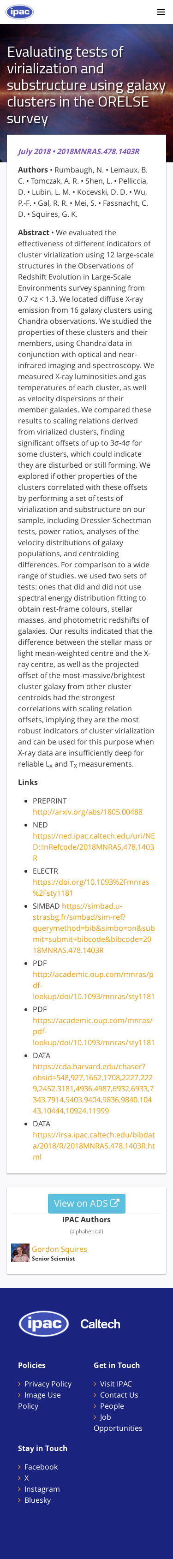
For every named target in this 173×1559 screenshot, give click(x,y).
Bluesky (37, 1500)
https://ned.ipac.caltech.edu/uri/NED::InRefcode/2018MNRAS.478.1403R (94, 847)
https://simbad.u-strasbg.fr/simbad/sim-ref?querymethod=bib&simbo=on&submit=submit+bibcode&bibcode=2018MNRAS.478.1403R (94, 928)
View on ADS (86, 1203)
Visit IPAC (116, 1384)
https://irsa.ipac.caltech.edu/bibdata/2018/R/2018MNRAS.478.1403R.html (94, 1146)
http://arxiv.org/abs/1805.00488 (88, 812)
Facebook (41, 1467)
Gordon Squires (59, 1249)
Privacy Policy (48, 1384)
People (112, 1406)
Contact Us (119, 1395)
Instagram (42, 1489)
